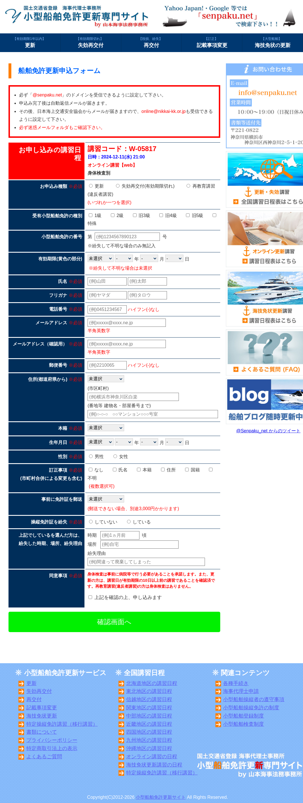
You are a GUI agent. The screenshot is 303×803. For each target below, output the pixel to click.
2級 (117, 215)
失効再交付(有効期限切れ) (145, 186)
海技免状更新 (41, 716)
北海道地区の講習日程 (151, 683)
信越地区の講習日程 (149, 699)
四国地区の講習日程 (149, 732)
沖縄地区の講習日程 (149, 748)
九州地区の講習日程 (149, 740)
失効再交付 (91, 42)
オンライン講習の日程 (151, 756)
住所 (168, 469)
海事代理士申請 (241, 691)
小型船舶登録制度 (243, 716)
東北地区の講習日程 (149, 691)
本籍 (144, 469)
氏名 (120, 469)
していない (103, 521)
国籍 (192, 469)
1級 (95, 215)
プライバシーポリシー (51, 740)
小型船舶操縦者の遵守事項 (253, 699)
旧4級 (168, 215)
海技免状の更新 (272, 42)
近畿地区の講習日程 (149, 724)
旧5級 (194, 215)
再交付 (151, 42)
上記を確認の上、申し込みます (128, 597)
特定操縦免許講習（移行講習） (62, 724)
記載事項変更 (212, 42)
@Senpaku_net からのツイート (268, 430)
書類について (41, 732)
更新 (30, 42)
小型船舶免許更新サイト (161, 797)
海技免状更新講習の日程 (154, 765)
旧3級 (141, 215)
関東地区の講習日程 (149, 707)
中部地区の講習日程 (149, 716)
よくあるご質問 (44, 756)
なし (96, 469)
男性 (96, 456)
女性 (120, 456)
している (139, 521)
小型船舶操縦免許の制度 (251, 707)
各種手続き (236, 683)
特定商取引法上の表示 (51, 748)
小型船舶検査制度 (243, 724)
